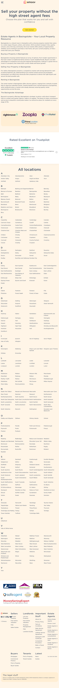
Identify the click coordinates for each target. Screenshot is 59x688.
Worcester (18, 560)
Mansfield (4, 376)
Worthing (32, 560)
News (37, 656)
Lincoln (46, 363)
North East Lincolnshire (22, 399)
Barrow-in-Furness (6, 191)
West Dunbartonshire (50, 544)
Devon (3, 255)
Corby (45, 237)
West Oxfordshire (20, 549)
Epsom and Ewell (20, 280)
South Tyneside (19, 482)
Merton (17, 379)
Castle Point (18, 225)
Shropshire (47, 464)
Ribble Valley (48, 441)
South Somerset (48, 477)
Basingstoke (33, 191)
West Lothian (33, 546)
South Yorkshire (48, 482)
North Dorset (47, 397)
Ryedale (3, 452)
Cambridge (33, 220)
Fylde (45, 293)
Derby (17, 253)
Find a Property (15, 663)
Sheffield (3, 464)
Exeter (3, 283)
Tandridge (33, 502)
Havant (3, 323)
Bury (2, 212)
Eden (45, 273)
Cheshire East (5, 230)
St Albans (47, 484)
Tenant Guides (27, 659)
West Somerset (34, 549)
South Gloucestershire (21, 472)
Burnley (46, 209)
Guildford (18, 306)
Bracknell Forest (20, 202)
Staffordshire (33, 484)
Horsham (3, 328)
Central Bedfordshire (36, 225)
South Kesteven (5, 475)
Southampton (48, 467)
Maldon (17, 373)
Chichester (47, 230)
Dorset (31, 255)
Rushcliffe (18, 449)
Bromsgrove (4, 209)
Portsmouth (33, 428)
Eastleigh (18, 271)
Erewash (32, 280)
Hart (16, 320)
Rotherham (33, 446)
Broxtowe (32, 209)
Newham (18, 394)
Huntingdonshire (49, 328)
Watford (32, 538)
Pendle (17, 426)
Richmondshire (19, 444)
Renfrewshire (19, 441)
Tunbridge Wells (34, 513)
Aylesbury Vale (34, 181)
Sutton (3, 495)
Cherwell (46, 228)
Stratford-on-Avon (49, 490)
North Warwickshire (35, 404)
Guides (37, 659)
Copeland (32, 237)
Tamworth (18, 502)
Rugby (46, 446)
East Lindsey (33, 271)
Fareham (17, 290)
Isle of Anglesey (34, 338)
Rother (17, 446)
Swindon (46, 495)
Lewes (3, 363)
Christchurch (33, 235)
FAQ (12, 625)
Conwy (17, 237)
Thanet (17, 508)
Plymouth (4, 428)
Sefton (17, 462)
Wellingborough (34, 541)
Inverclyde (4, 338)
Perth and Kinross (35, 426)
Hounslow (18, 328)
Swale (17, 495)
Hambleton (33, 313)
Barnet (31, 188)
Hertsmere (47, 323)
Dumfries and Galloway (22, 258)
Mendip (46, 376)
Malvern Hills (33, 373)
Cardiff (32, 222)
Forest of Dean (34, 293)
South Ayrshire (5, 470)
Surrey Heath (48, 492)
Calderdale (18, 220)
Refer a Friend (39, 645)
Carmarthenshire (6, 225)
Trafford (17, 513)
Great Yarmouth (48, 303)
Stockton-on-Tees (20, 490)
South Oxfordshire (20, 477)
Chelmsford (18, 228)
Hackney (3, 313)
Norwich (17, 409)
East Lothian (47, 271)
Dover (45, 255)
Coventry (46, 240)
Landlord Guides (28, 631)
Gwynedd (32, 306)
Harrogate (47, 318)
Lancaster (18, 360)
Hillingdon (33, 326)
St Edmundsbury (6, 487)
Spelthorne (4, 484)
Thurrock (46, 508)
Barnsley (46, 188)
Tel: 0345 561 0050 (52, 656)
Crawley (17, 242)
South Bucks (19, 470)
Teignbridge (4, 505)
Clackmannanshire (49, 235)
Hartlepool (33, 320)
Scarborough (33, 459)
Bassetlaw (47, 191)
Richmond (4, 444)
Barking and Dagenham (22, 188)
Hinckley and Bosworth (51, 326)
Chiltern (3, 235)
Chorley (17, 235)
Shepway (18, 464)
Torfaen (32, 510)
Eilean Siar (18, 278)
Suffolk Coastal (19, 492)
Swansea (32, 495)
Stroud (3, 492)
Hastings (46, 320)
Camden (46, 220)
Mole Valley (4, 384)
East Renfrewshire (6, 273)
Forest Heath (19, 293)
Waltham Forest (34, 536)
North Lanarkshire (6, 402)
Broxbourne (18, 209)
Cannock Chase (5, 222)
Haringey (18, 318)
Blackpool (47, 196)
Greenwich (4, 306)
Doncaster (18, 255)
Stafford (17, 484)
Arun (45, 178)
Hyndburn (4, 331)
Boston (46, 199)
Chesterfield (33, 230)
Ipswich (17, 338)
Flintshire (3, 293)
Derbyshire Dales (49, 253)
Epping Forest (5, 280)
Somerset (32, 467)
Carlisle (46, 222)
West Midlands (48, 546)
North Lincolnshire (20, 402)
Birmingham (4, 196)
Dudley (3, 258)
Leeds (31, 360)
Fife (45, 290)
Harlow (32, 318)
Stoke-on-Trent (34, 490)
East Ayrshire (19, 265)
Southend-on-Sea (6, 472)
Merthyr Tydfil (5, 379)
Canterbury (18, 222)
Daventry (46, 250)
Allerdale (46, 176)
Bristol (17, 207)
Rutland (46, 449)
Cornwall (3, 240)
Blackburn (33, 196)
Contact (37, 647)
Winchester (47, 551)
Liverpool (4, 366)
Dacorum (3, 250)
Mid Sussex (33, 381)
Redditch (46, 438)
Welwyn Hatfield (49, 541)
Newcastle (33, 391)
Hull (31, 328)
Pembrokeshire (5, 426)
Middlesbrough (48, 379)
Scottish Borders (49, 459)
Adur (31, 176)
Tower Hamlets (5, 513)
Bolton (31, 199)
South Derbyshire (49, 470)
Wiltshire (32, 551)
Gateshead (4, 301)
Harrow (3, 320)
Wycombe (18, 563)
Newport (32, 394)
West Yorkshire (48, 549)
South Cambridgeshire (36, 470)
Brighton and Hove (6, 207)
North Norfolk (34, 402)
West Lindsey (19, 546)
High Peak (18, 326)
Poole (17, 428)
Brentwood (33, 204)
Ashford (17, 181)
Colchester (4, 237)
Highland (3, 326)
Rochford (46, 444)
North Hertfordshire (35, 399)
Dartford (32, 250)
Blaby (17, 196)
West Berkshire (5, 544)
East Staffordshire (35, 273)
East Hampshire (48, 268)
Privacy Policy (39, 621)
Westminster (4, 549)
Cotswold (18, 240)
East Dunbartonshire (36, 268)
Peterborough (48, 426)
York (2, 570)
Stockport (4, 490)
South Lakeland (20, 475)
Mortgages (14, 656)
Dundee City (33, 258)
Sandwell (18, 459)
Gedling (17, 301)
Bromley (46, 207)
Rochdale (32, 444)
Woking (32, 556)
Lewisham (18, 363)
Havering (18, 323)
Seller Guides (15, 627)
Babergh (3, 188)
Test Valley (47, 505)
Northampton (48, 394)
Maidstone (4, 373)
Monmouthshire (20, 384)
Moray (31, 384)
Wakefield (4, 536)
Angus (17, 178)
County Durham (34, 240)
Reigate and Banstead (7, 441)
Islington (17, 341)
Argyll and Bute (34, 178)
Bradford (32, 202)
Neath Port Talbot (6, 391)
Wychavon (4, 563)
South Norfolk (48, 475)
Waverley (3, 541)
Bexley (46, 194)
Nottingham (33, 409)
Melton (32, 376)
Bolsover (17, 199)
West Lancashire (6, 546)
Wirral (17, 556)
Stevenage (18, 487)
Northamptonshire (6, 397)
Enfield (46, 278)
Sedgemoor (4, 462)
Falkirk (3, 290)
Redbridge (18, 438)
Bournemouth (5, 202)
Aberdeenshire (19, 176)
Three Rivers (33, 508)
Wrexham (47, 560)
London (17, 366)
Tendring (32, 505)
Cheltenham (33, 228)
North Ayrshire (19, 397)
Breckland (4, 204)
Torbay (17, 510)
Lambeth (3, 360)
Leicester (46, 360)
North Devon (33, 397)
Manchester (47, 373)
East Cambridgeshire (50, 265)
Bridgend (46, 204)
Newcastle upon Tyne (50, 391)
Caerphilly (4, 220)
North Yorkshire (5, 409)
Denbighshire (5, 253)
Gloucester (4, 303)
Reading (3, 438)
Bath (2, 194)
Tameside (4, 502)
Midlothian (4, 381)
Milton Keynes (48, 381)
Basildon (17, 191)
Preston (3, 431)
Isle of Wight (47, 338)
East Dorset (18, 268)
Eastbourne (33, 265)
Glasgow (46, 301)
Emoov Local (51, 623)
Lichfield (32, 363)
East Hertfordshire (6, 271)
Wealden (17, 541)
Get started (29, 30)
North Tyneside (5, 404)
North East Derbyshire (7, 399)
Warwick (17, 538)
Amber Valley (5, 178)
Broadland (33, 207)
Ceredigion (47, 225)
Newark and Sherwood (22, 391)
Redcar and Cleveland (36, 438)
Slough (3, 467)
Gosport (17, 303)
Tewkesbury (4, 508)
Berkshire (32, 194)
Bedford (17, 194)
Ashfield (3, 181)
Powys (46, 428)
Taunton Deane (48, 502)
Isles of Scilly (5, 341)
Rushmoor (33, 449)
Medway (17, 376)
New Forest (4, 394)
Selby (31, 462)
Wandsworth (47, 536)
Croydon (32, 242)
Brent (16, 204)
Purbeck (17, 431)
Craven (3, 242)
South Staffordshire (7, 482)
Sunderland (33, 492)
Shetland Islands (34, 464)
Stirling (46, 487)
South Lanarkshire (35, 475)
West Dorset (33, 544)
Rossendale (4, 446)
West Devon (18, 544)
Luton (45, 366)
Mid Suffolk (18, 381)
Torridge (46, 510)
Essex (45, 280)
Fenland (32, 290)
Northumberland (20, 404)
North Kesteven (48, 399)
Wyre (31, 563)
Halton (17, 313)
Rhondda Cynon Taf (35, 441)
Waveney (46, 538)
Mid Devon (33, 379)
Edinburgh (4, 278)
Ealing (3, 265)
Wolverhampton (6, 560)
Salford (3, 459)
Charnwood (4, 228)
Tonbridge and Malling (7, 510)
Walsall (17, 536)
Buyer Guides (15, 665)
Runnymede (4, 449)
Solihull (17, 467)
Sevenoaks (47, 462)
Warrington (4, 538)
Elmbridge (33, 278)
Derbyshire (33, 253)
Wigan (17, 551)
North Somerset (48, 402)
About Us (38, 619)
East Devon (4, 268)
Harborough (4, 318)
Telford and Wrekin (21, 505)
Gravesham (33, 303)
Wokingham (47, 556)
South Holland (48, 472)
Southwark (33, 482)
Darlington (18, 250)
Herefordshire (34, 323)
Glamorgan (33, 301)
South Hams (33, 472)
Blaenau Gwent (5, 199)
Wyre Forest (47, 563)
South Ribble (33, 477)
